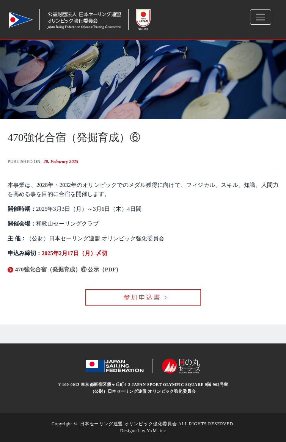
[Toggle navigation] (260, 17)
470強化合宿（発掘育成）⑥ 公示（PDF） (64, 269)
